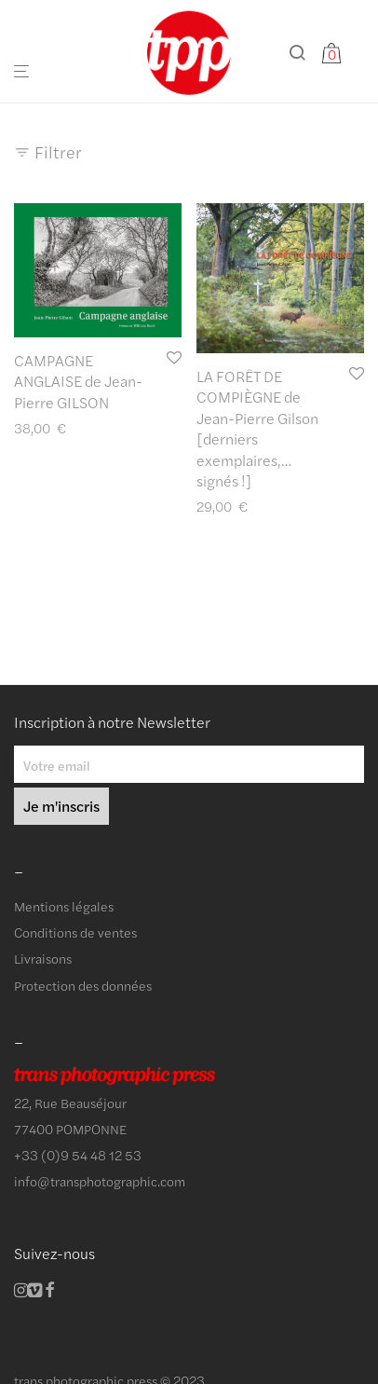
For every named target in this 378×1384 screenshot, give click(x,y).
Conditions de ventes (75, 932)
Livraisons (43, 958)
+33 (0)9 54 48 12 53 (78, 1154)
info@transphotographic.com (99, 1181)
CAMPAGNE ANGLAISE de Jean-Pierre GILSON (78, 381)
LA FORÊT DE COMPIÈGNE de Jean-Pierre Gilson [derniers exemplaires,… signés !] (257, 428)
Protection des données (83, 985)
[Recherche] (304, 52)
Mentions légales (64, 906)
